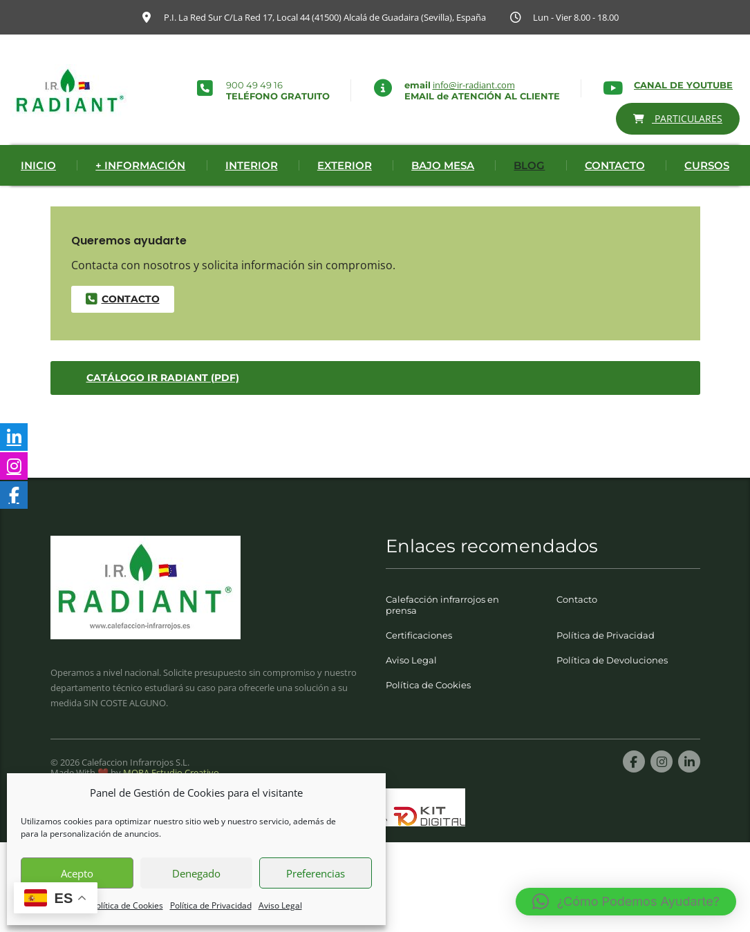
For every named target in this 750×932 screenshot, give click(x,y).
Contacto (615, 189)
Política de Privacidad (211, 905)
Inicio (38, 189)
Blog (529, 189)
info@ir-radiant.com (474, 85)
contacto (122, 323)
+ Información (140, 189)
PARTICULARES (678, 118)
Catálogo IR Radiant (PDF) (162, 402)
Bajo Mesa (442, 189)
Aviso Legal (280, 905)
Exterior (344, 189)
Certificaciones (419, 659)
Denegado (196, 873)
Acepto (77, 873)
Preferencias (315, 873)
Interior (251, 189)
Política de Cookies (127, 905)
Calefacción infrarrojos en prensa (442, 629)
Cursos (706, 189)
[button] (626, 901)
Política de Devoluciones (612, 684)
